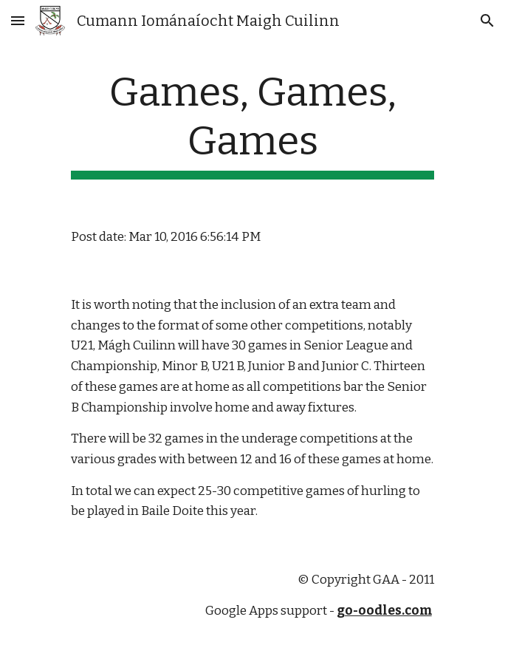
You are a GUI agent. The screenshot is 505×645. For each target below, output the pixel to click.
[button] (17, 20)
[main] (252, 123)
